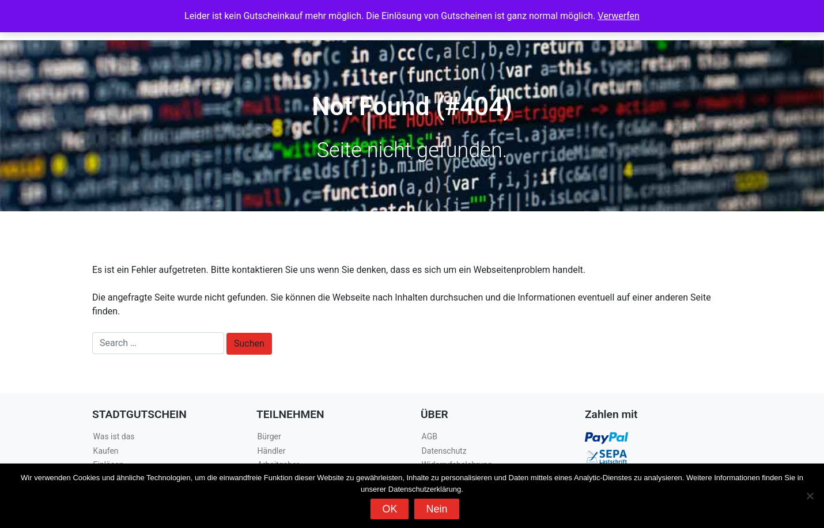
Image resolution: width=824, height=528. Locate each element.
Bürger (269, 436)
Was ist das (114, 436)
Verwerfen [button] (619, 15)
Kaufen (106, 450)
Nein (436, 509)
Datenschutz (444, 450)
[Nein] (809, 496)
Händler (272, 450)
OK (389, 509)
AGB (429, 436)
